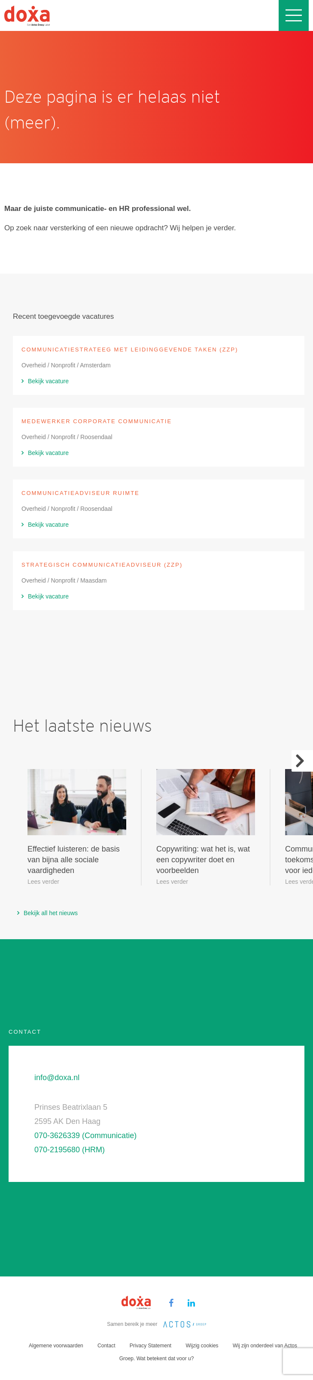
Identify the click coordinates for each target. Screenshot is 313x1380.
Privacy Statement (150, 1346)
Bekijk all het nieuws (51, 913)
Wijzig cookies (202, 1346)
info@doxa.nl (56, 1077)
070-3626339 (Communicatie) (85, 1135)
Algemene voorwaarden (56, 1346)
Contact (106, 1346)
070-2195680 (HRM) (69, 1149)
